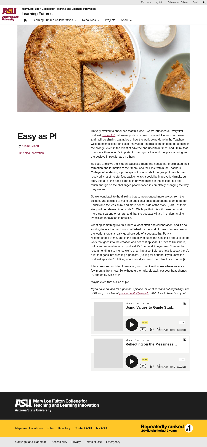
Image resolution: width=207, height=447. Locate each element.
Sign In (196, 2)
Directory (64, 428)
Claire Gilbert (30, 145)
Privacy (76, 441)
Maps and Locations (29, 428)
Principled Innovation (30, 153)
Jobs (50, 428)
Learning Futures (38, 14)
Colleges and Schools (178, 2)
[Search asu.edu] (204, 2)
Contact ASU (83, 428)
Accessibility (59, 441)
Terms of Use (93, 441)
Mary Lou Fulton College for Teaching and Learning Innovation (58, 8)
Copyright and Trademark (31, 441)
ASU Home (146, 2)
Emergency (113, 441)
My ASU (159, 2)
